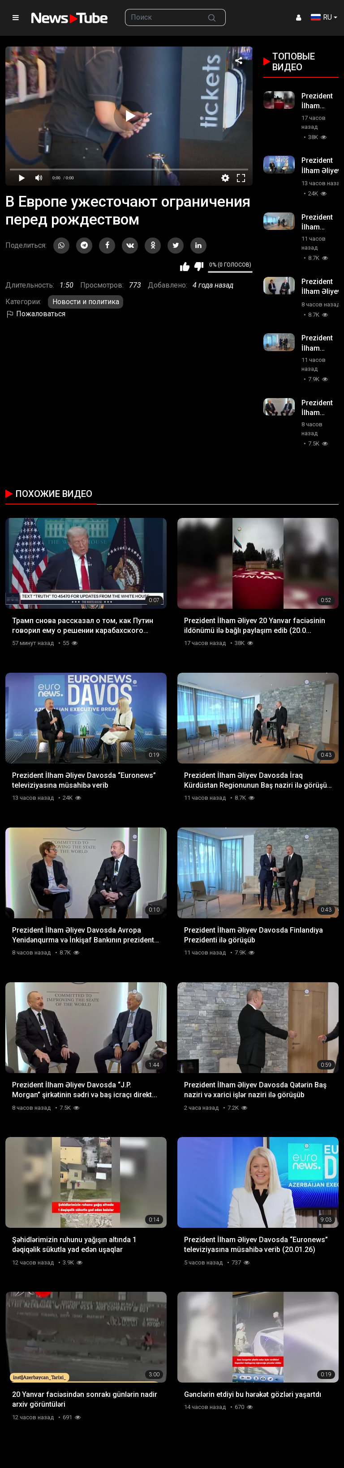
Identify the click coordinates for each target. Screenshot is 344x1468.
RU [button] (321, 17)
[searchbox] (162, 17)
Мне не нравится (198, 266)
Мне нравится (184, 266)
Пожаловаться (35, 314)
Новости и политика (85, 301)
